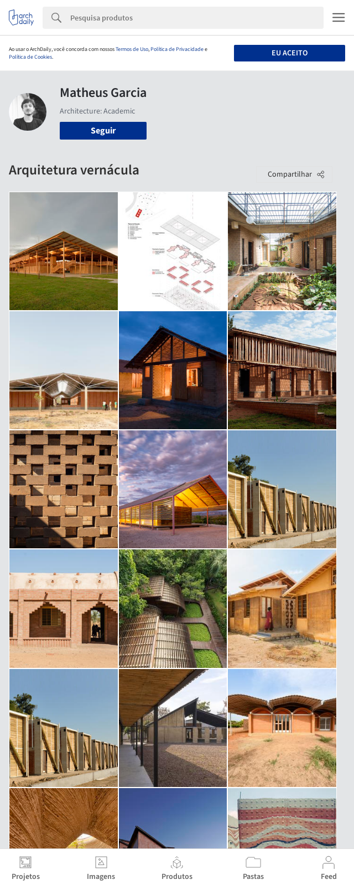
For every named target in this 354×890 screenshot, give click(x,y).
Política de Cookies (30, 57)
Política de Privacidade (177, 49)
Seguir (103, 131)
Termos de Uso (132, 49)
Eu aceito (290, 53)
